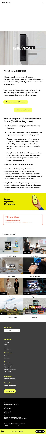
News (5, 347)
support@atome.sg (9, 378)
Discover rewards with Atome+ (15, 102)
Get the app (10, 391)
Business (6, 356)
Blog (5, 344)
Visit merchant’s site (23, 110)
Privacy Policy (8, 367)
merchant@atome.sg (10, 385)
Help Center (7, 349)
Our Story (7, 342)
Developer (7, 358)
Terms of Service (9, 365)
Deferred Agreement (10, 369)
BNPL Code (7, 371)
